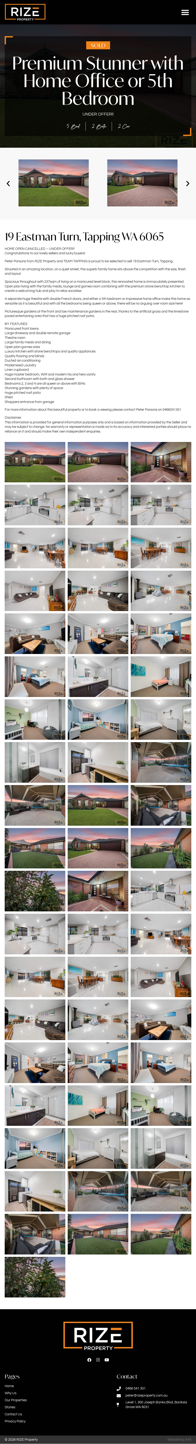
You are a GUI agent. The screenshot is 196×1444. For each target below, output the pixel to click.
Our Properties (16, 1400)
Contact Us (13, 1414)
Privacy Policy (15, 1421)
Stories (10, 1407)
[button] (185, 12)
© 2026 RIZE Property (21, 1440)
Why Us (10, 1393)
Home (9, 1386)
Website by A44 (179, 1440)
